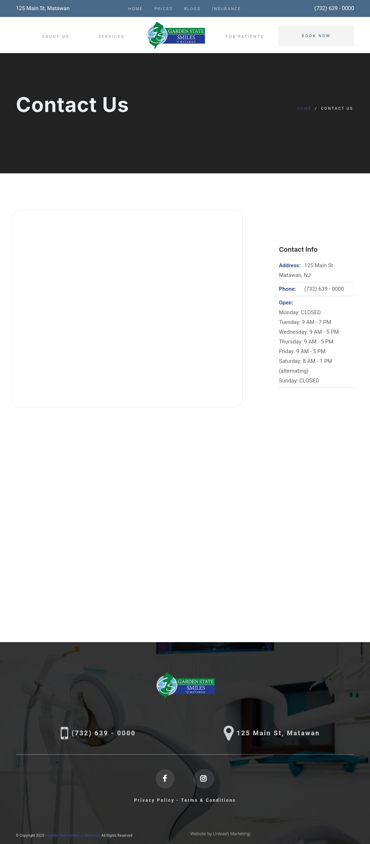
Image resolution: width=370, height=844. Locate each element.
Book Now (316, 36)
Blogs (192, 9)
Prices (163, 9)
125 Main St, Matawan (42, 8)
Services (111, 36)
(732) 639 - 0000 (334, 8)
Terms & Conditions (208, 800)
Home (135, 9)
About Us (55, 36)
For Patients (245, 36)
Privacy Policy (154, 800)
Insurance (226, 9)
